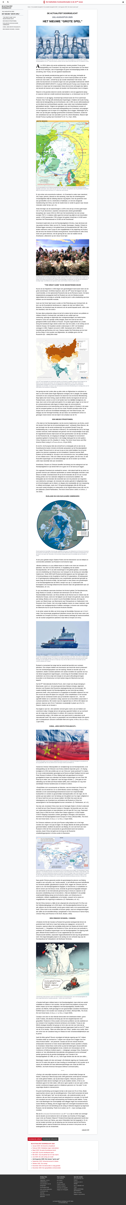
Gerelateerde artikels (34, 1139)
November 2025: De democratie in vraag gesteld (46, 1165)
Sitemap (42, 1193)
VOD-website (60, 1178)
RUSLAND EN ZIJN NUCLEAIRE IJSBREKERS (10, 24)
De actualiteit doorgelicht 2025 (50, 7)
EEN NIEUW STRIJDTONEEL (10, 21)
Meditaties (42, 1178)
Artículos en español (62, 1188)
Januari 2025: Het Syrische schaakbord (43, 1146)
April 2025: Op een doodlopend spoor (43, 1152)
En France (59, 1180)
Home (29, 7)
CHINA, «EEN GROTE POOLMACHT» (12, 27)
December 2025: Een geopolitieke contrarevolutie (46, 1168)
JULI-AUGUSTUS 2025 (8, 11)
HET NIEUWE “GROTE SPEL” (11, 14)
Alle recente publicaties (46, 1189)
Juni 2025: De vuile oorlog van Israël (42, 1157)
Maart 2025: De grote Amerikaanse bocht (44, 1150)
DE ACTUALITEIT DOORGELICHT (7, 7)
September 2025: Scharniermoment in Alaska (45, 1161)
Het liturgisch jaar (44, 1187)
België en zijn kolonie (79, 1194)
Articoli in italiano (61, 1186)
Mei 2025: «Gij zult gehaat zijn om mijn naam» (45, 1154)
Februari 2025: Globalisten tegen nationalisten (45, 1148)
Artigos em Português (62, 1189)
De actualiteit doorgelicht (37, 7)
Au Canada (60, 1182)
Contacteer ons (44, 1191)
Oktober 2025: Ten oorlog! (39, 1163)
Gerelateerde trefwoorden (50, 1139)
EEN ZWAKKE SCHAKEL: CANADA (11, 29)
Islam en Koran (78, 1192)
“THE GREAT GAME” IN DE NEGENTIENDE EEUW (9, 18)
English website (61, 1184)
